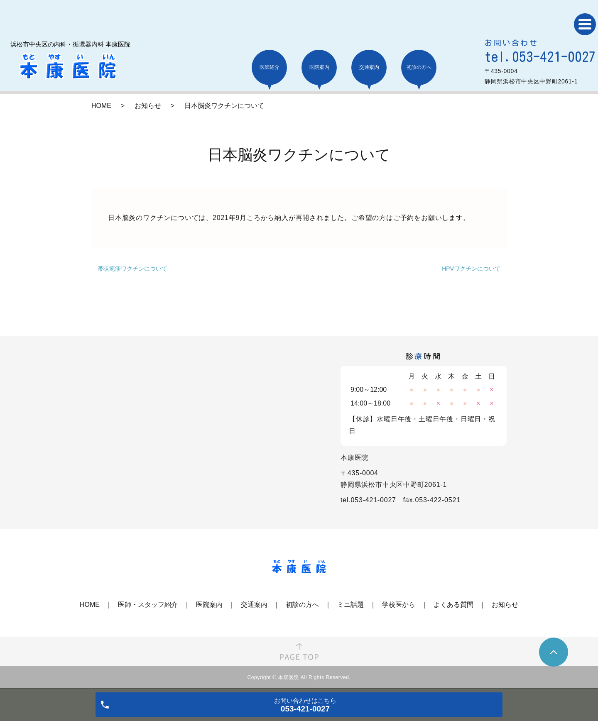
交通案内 (254, 604)
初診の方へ (302, 604)
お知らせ (148, 105)
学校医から (398, 604)
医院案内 (209, 604)
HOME (101, 105)
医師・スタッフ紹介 (148, 604)
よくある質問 (453, 604)
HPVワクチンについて (471, 268)
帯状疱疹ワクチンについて (132, 268)
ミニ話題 (350, 604)
